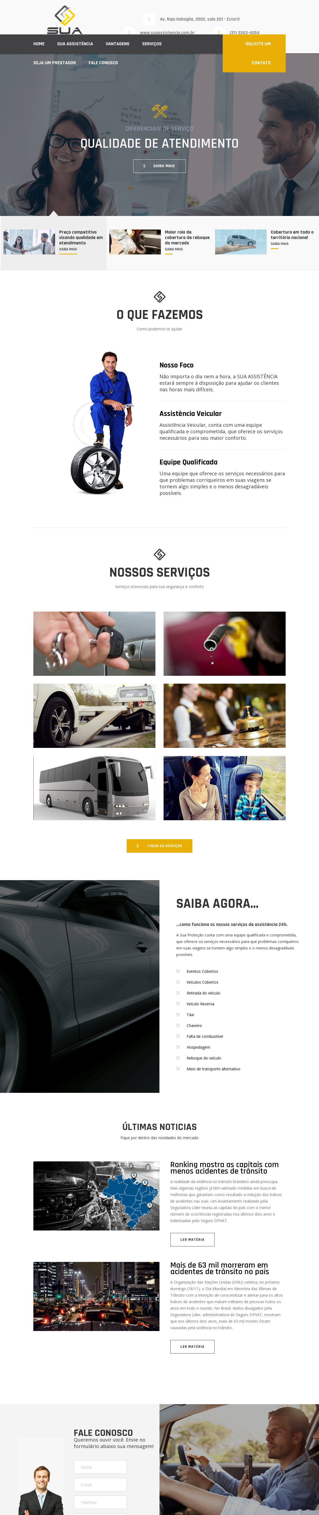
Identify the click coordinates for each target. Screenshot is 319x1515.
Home (38, 44)
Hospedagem (198, 1047)
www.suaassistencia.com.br (167, 33)
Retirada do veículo (203, 993)
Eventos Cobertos (202, 971)
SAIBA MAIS (164, 166)
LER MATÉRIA (192, 1239)
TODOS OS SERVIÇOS (164, 846)
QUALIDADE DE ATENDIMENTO (159, 143)
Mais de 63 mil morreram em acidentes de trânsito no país (219, 1268)
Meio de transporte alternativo (213, 1068)
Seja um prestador (54, 63)
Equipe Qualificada (189, 462)
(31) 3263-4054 (245, 33)
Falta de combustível (205, 1036)
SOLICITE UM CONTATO (258, 53)
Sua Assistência (75, 44)
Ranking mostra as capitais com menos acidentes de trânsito (224, 1167)
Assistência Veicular (191, 414)
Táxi (190, 1014)
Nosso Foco (177, 365)
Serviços (152, 44)
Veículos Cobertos (202, 982)
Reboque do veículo (204, 1058)
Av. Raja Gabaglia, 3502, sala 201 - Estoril (200, 19)
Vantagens (117, 44)
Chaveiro (194, 1025)
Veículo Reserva (200, 1003)
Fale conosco (103, 63)
